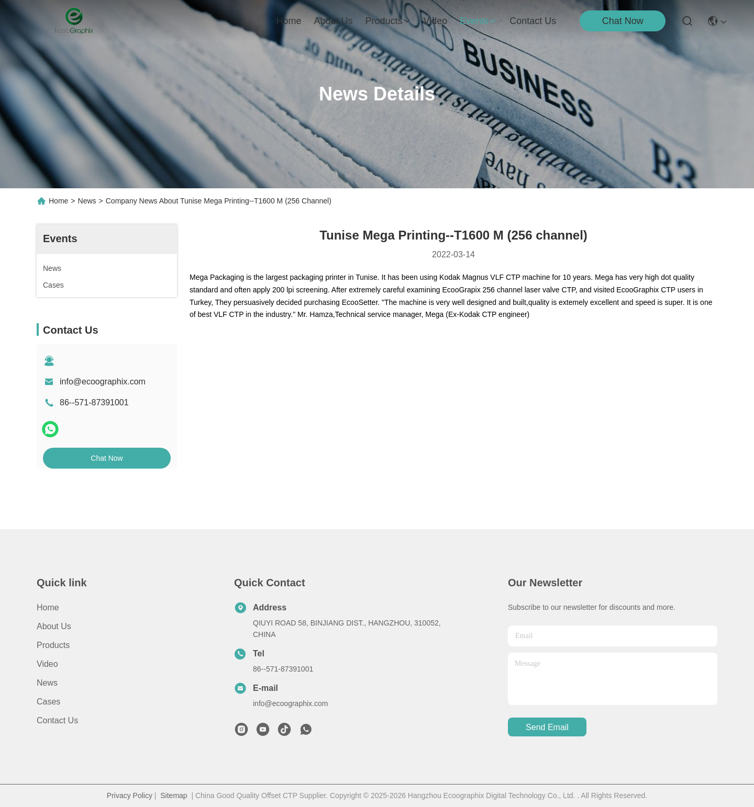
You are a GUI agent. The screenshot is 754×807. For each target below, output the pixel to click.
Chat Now (623, 21)
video (436, 21)
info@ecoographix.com (103, 381)
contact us (532, 21)
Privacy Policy (129, 795)
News (87, 201)
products (388, 21)
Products (53, 645)
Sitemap (173, 795)
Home (288, 21)
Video (47, 664)
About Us (54, 626)
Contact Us (57, 720)
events (478, 21)
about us (333, 21)
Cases (48, 701)
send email (547, 727)
